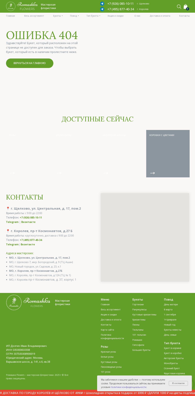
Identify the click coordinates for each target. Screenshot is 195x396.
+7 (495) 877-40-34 (120, 9)
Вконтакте (28, 222)
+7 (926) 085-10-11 (31, 217)
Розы (104, 346)
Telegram (12, 222)
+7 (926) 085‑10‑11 (120, 3)
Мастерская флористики (62, 302)
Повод (168, 299)
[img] (27, 153)
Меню (105, 299)
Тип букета (172, 343)
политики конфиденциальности (128, 387)
